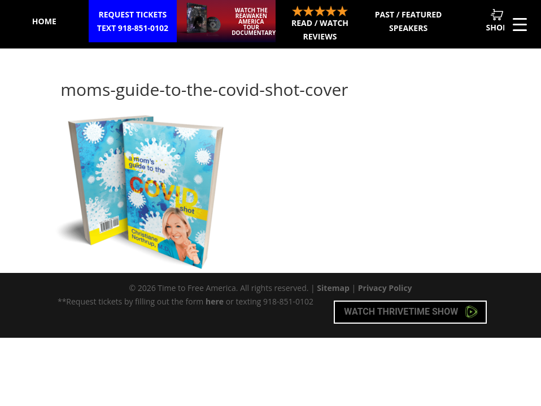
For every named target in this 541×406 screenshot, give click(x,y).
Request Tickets (132, 22)
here (215, 301)
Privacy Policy (385, 288)
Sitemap (333, 288)
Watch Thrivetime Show (411, 312)
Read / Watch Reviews (319, 24)
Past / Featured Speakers (408, 21)
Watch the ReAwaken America (254, 21)
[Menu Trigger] (519, 23)
